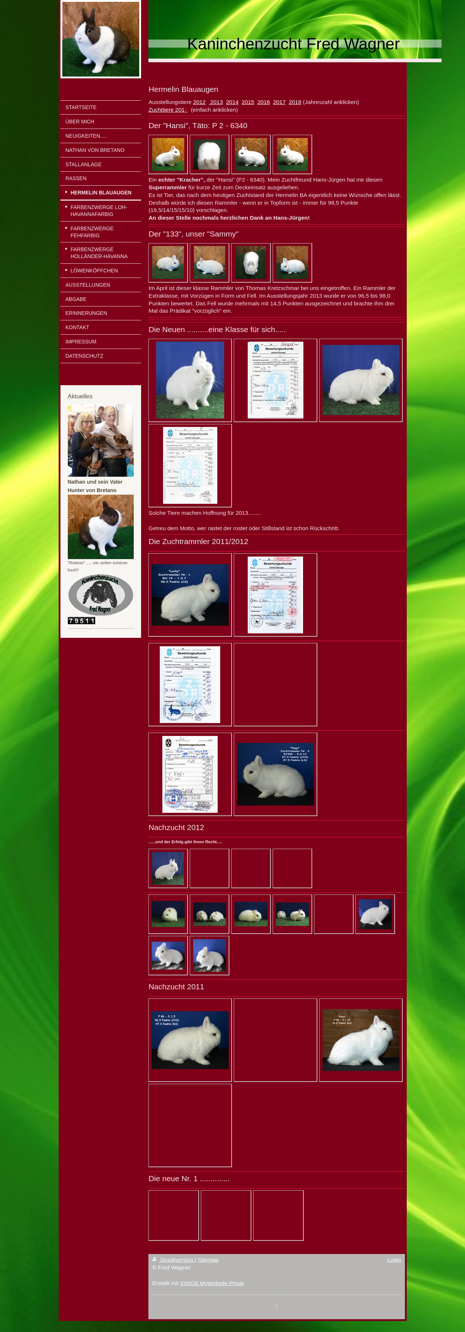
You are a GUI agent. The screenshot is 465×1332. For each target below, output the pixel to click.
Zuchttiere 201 (166, 110)
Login (394, 1260)
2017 (279, 102)
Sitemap (208, 1260)
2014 (232, 102)
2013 (216, 102)
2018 (295, 102)
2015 (248, 102)
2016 (263, 102)
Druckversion (173, 1260)
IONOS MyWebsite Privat (212, 1283)
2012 (199, 102)
